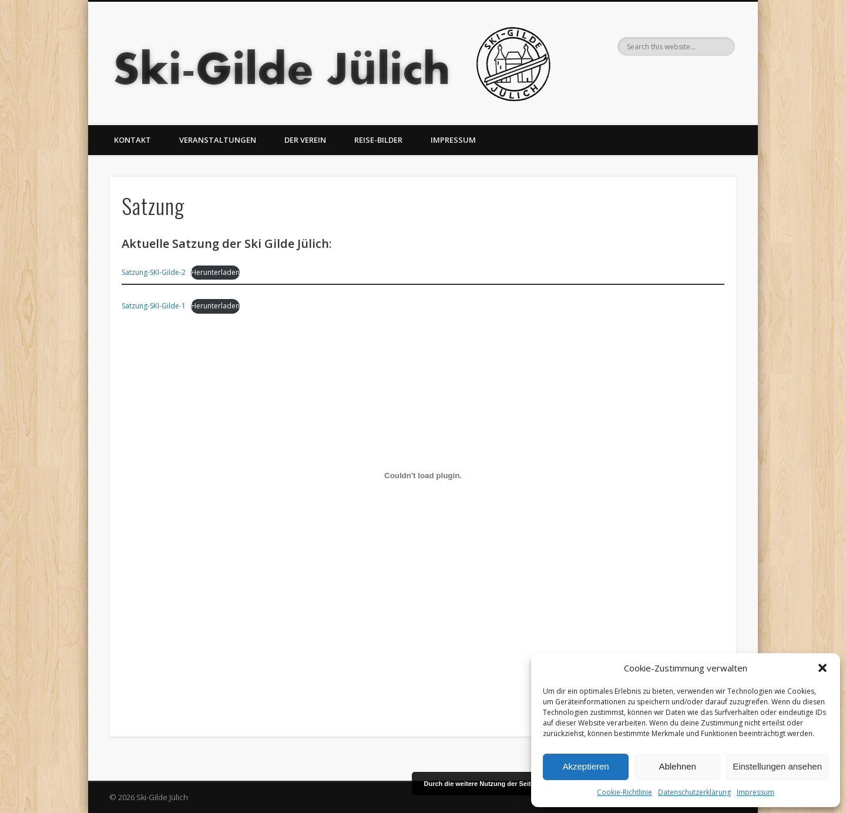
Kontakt (132, 140)
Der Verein (305, 140)
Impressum (755, 792)
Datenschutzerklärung (694, 792)
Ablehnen (677, 766)
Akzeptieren (585, 766)
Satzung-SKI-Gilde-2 (154, 272)
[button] (822, 668)
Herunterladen (215, 272)
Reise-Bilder (378, 140)
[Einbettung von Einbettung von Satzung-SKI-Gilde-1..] (423, 475)
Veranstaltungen (217, 140)
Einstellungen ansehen (777, 766)
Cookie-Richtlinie (624, 792)
